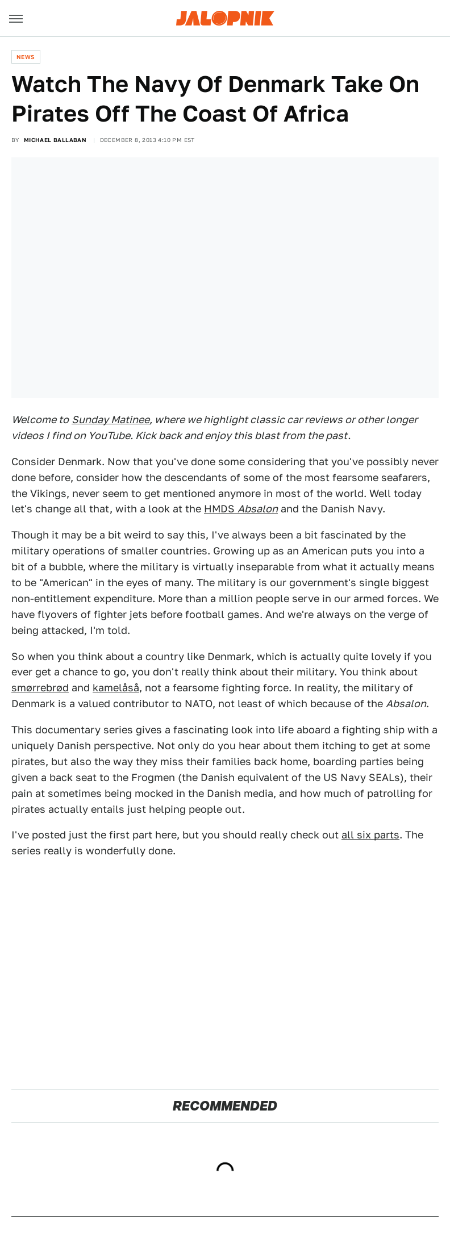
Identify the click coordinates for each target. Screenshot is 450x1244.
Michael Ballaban (55, 139)
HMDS (241, 509)
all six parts (370, 835)
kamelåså (116, 688)
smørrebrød (40, 688)
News (25, 56)
